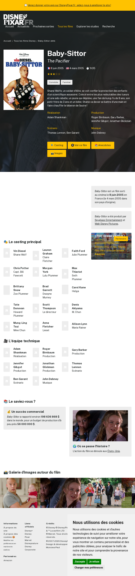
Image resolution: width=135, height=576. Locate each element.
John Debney (98, 132)
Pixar (27, 537)
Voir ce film (79, 145)
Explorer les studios (87, 26)
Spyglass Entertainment (108, 220)
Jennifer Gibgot (100, 121)
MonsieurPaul (53, 547)
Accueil (9, 26)
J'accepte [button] (80, 561)
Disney (28, 534)
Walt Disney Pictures (106, 223)
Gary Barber (117, 117)
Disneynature (31, 543)
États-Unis (113, 451)
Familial (67, 82)
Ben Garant (72, 132)
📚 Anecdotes (103, 145)
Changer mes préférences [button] (89, 567)
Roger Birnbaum (100, 117)
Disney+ (29, 531)
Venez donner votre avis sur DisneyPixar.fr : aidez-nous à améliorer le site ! (69, 5)
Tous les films (65, 26)
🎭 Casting (57, 145)
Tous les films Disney (25, 41)
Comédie (53, 82)
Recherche (108, 26)
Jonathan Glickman (120, 121)
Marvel (28, 540)
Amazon (8, 560)
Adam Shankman (56, 117)
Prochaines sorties (43, 26)
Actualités (23, 26)
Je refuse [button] (94, 561)
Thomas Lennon (56, 132)
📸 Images (57, 153)
